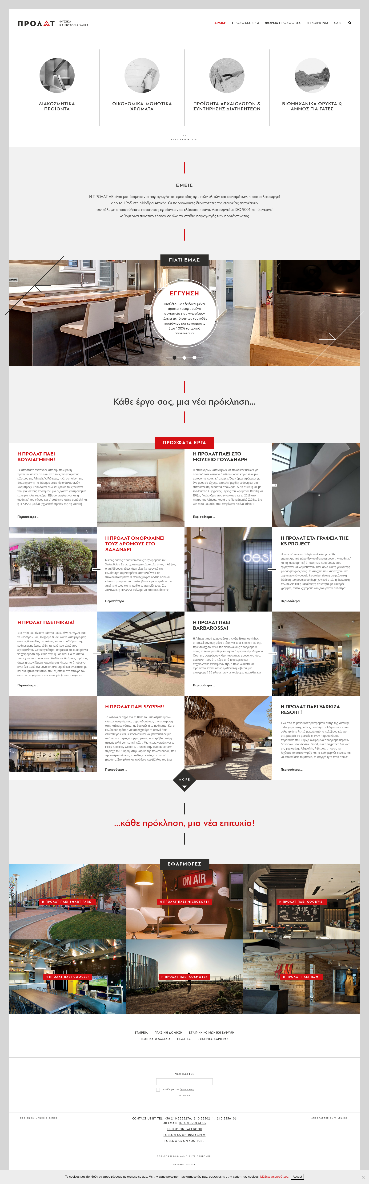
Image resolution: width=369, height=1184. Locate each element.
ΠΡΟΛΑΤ (36, 23)
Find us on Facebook (184, 1133)
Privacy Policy (184, 1168)
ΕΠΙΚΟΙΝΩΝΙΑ (317, 23)
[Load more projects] (184, 784)
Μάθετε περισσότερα (274, 1176)
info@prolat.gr (192, 1127)
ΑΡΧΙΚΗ (220, 23)
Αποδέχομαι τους (178, 1093)
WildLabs (341, 1122)
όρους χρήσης (187, 1093)
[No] (363, 1177)
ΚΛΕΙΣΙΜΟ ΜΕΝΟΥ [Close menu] (184, 143)
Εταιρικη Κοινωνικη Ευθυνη (211, 1036)
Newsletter (185, 1077)
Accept (297, 1176)
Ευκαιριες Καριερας (213, 1043)
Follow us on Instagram (185, 1139)
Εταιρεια (141, 1036)
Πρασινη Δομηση (168, 1036)
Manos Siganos (47, 1122)
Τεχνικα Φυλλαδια (155, 1043)
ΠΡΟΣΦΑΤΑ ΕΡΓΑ (245, 23)
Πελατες (184, 1043)
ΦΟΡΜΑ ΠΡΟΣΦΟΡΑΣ (283, 23)
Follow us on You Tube (184, 1145)
